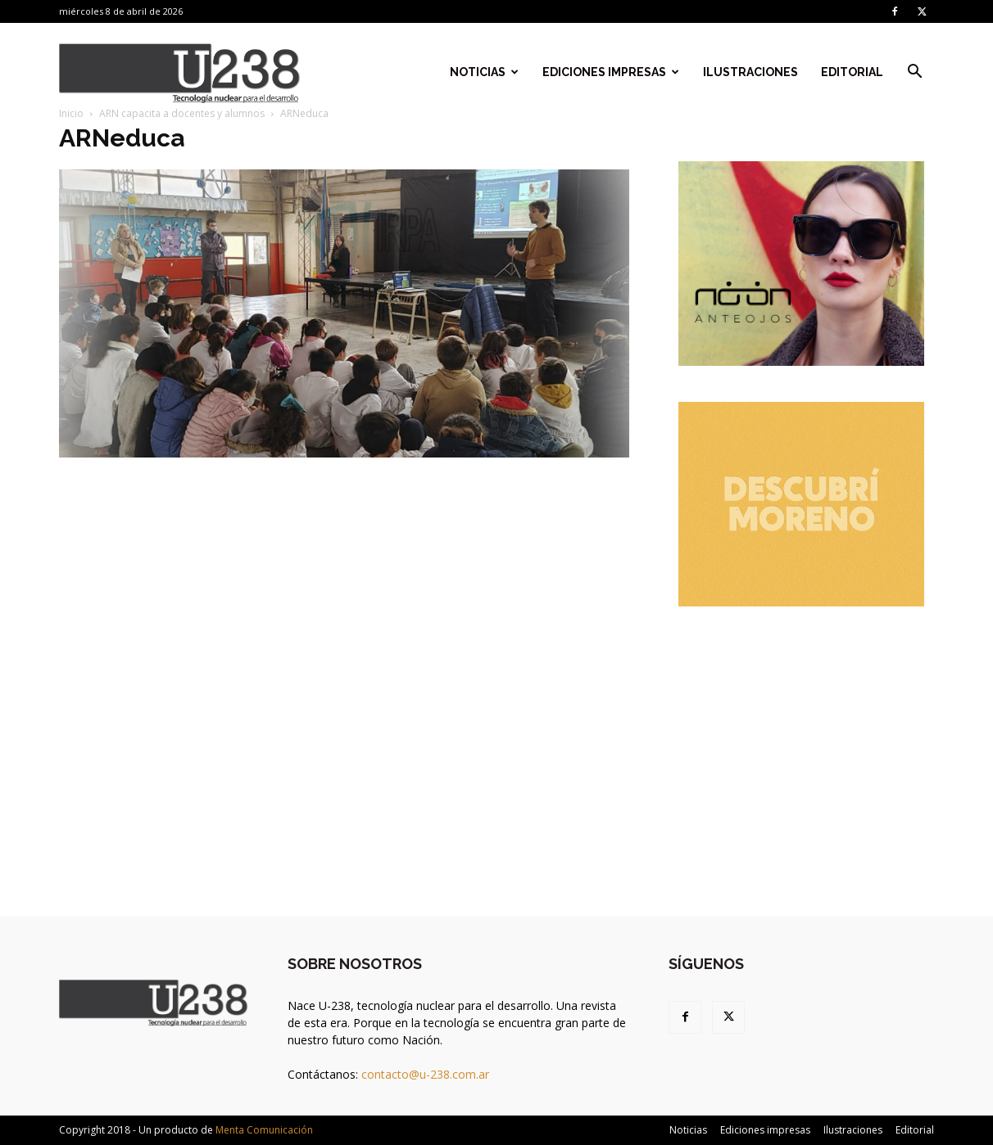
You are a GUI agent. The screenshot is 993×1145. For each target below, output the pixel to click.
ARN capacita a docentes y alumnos (182, 113)
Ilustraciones (750, 72)
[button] (914, 73)
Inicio (71, 113)
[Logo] (180, 72)
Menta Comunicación (264, 1130)
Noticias (484, 72)
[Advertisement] (801, 744)
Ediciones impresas (610, 72)
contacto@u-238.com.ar (425, 1074)
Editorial (852, 72)
